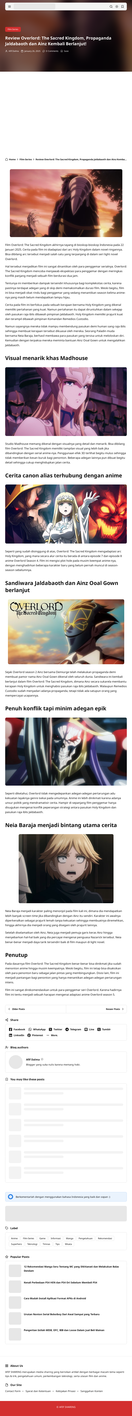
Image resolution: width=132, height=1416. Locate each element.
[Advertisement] (66, 115)
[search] (111, 6)
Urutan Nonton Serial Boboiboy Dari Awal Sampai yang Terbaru (62, 1314)
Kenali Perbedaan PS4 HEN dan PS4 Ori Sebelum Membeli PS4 (60, 1282)
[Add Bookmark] (64, 51)
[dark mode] (116, 6)
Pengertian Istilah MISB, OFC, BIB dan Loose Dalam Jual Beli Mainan (64, 1330)
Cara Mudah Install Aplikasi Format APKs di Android (55, 1298)
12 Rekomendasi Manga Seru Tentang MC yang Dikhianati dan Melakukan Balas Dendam (71, 1268)
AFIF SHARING (67, 1407)
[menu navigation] (9, 6)
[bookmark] (122, 6)
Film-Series (13, 29)
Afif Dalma (14, 51)
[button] (52, 1035)
